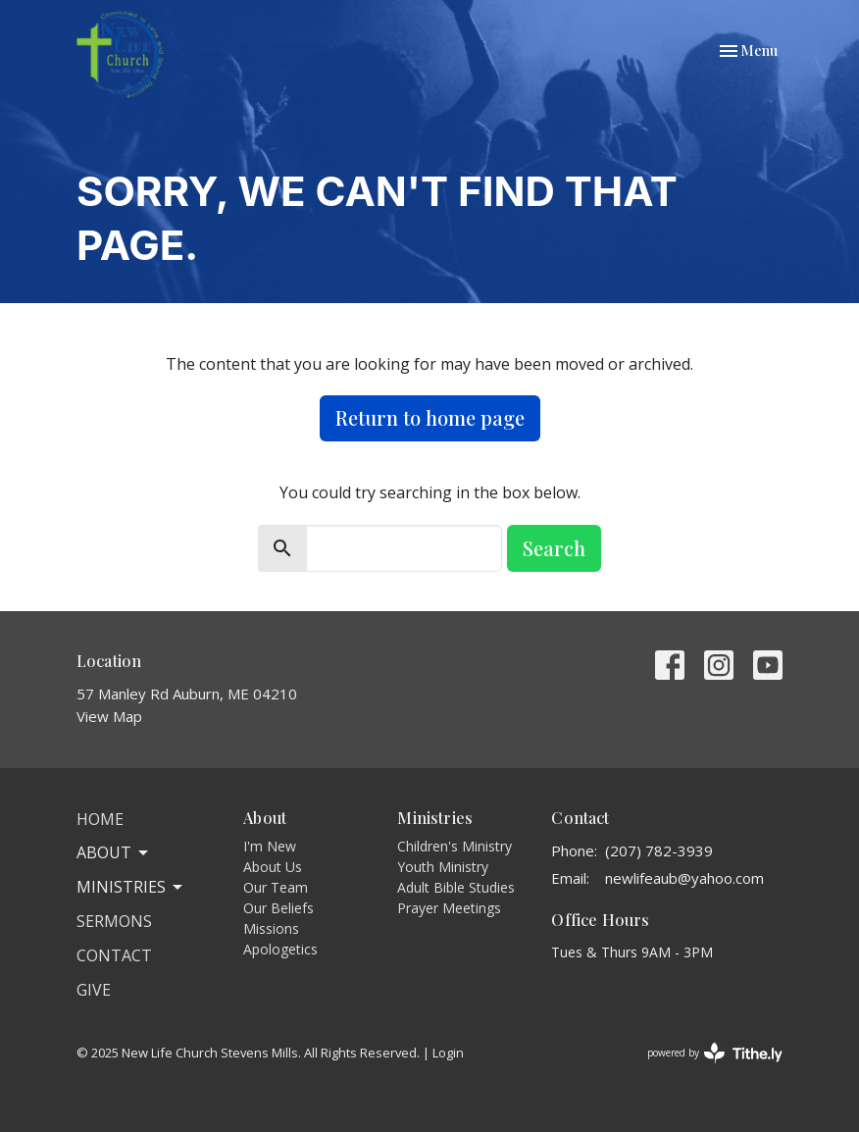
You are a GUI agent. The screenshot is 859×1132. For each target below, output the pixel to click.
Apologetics (280, 949)
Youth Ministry (442, 866)
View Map (109, 716)
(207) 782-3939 (659, 850)
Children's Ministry (454, 846)
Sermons (114, 921)
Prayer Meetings (449, 908)
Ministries (435, 817)
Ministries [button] (130, 887)
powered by (715, 1053)
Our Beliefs (278, 908)
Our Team (275, 887)
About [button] (113, 852)
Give (93, 990)
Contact (114, 955)
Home (100, 819)
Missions (271, 928)
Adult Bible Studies (456, 887)
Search (554, 548)
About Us (272, 866)
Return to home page (430, 417)
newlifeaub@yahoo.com (684, 878)
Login (448, 1052)
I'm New (269, 846)
